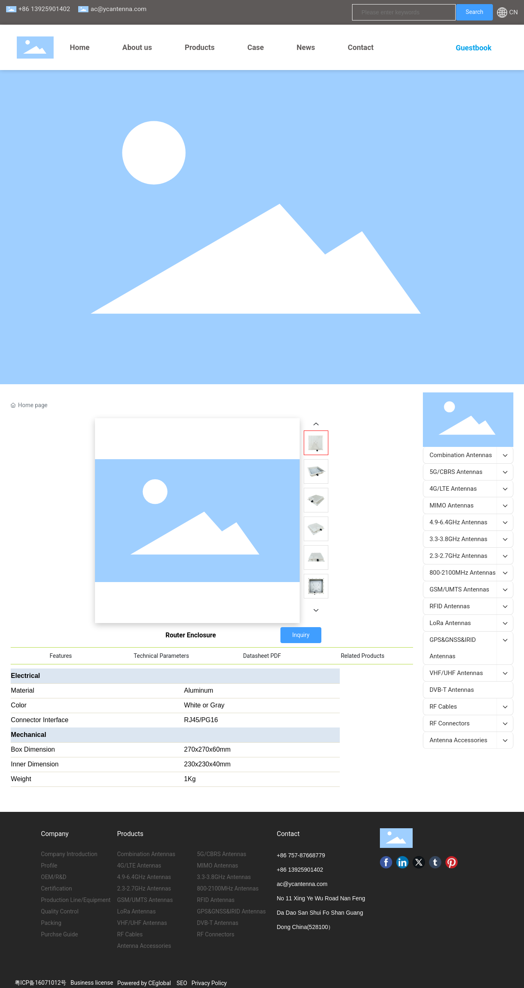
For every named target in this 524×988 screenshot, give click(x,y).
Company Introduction (69, 854)
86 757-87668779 (302, 855)
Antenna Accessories (144, 946)
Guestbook (473, 47)
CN (513, 12)
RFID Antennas (216, 900)
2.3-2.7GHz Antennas (144, 888)
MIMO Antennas (217, 865)
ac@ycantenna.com (118, 9)
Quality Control (60, 911)
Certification (56, 888)
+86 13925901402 (44, 9)
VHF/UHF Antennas (142, 923)
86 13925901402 (301, 869)
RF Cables (129, 934)
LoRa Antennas (136, 911)
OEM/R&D (53, 877)
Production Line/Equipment (76, 900)
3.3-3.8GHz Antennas (224, 877)
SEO (181, 983)
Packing (51, 923)
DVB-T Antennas (217, 923)
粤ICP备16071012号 (41, 982)
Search (474, 12)
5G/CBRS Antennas (221, 854)
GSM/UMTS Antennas (145, 900)
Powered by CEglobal (144, 983)
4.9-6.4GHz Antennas (144, 877)
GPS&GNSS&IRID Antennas (231, 911)
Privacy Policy (209, 983)
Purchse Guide (59, 934)
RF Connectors (216, 934)
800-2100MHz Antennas (228, 888)
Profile (49, 865)
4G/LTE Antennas (139, 865)
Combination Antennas (146, 854)
